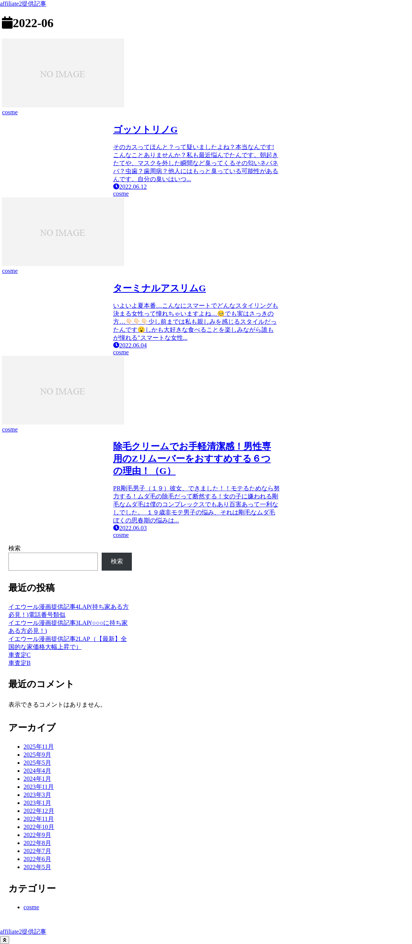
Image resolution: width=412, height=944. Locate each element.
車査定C (19, 655)
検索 (14, 548)
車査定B (19, 663)
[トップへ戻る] (4, 940)
